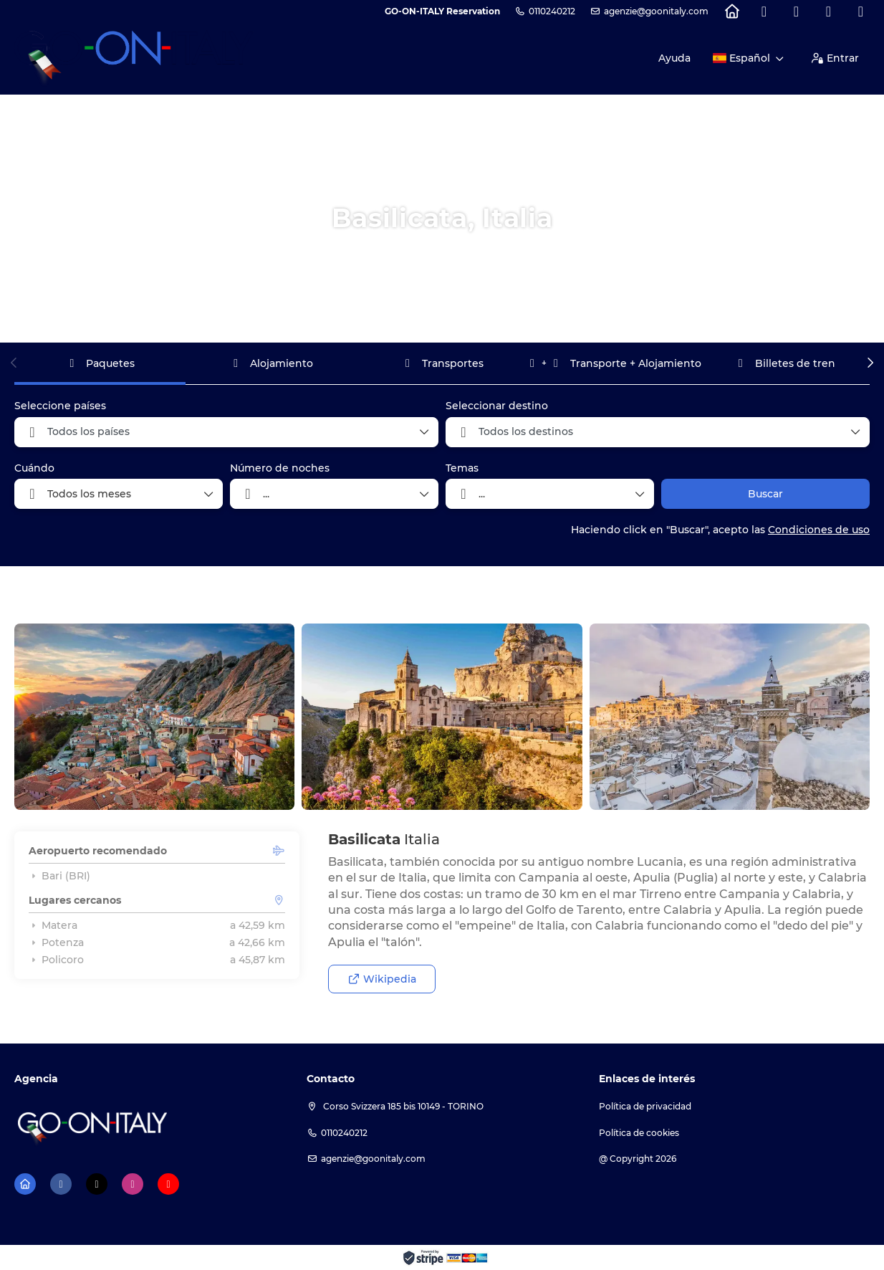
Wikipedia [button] (382, 979)
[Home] (732, 11)
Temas (462, 468)
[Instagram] (828, 11)
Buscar (765, 493)
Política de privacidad (645, 1106)
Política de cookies (639, 1132)
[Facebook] (764, 11)
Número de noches (280, 468)
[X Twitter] (796, 11)
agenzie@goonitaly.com (656, 11)
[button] (14, 363)
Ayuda (674, 58)
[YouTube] (861, 11)
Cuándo (34, 468)
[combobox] (226, 432)
